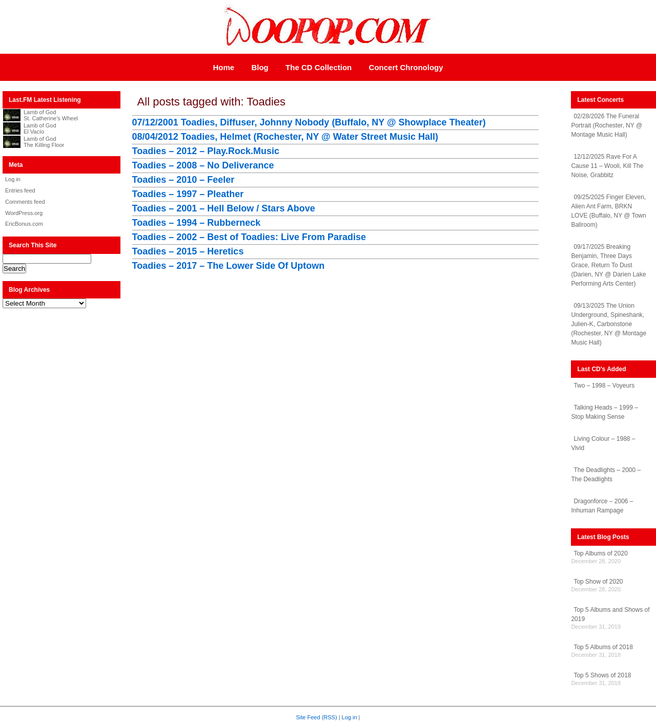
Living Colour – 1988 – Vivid (603, 443)
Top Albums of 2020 (600, 553)
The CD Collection (318, 67)
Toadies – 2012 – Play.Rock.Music (205, 151)
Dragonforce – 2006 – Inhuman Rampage (602, 506)
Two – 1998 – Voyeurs (603, 385)
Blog (259, 67)
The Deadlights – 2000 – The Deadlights (606, 474)
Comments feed (25, 202)
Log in (12, 179)
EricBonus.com (24, 224)
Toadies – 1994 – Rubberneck (196, 223)
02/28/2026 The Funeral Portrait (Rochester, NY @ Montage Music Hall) (606, 125)
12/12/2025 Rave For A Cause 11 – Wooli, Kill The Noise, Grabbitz (607, 166)
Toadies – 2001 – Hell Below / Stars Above (223, 208)
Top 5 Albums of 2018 (602, 647)
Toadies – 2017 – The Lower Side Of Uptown (228, 266)
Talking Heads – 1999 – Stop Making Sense (604, 412)
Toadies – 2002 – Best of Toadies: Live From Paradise (249, 237)
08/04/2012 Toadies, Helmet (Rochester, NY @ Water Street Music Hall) (285, 137)
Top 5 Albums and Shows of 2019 (610, 614)
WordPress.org (24, 213)
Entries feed (20, 190)
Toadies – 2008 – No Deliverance (203, 165)
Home (223, 67)
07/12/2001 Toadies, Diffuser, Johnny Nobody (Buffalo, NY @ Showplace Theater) (309, 122)
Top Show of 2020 (598, 581)
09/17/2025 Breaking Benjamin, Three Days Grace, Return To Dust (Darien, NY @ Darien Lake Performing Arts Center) (608, 265)
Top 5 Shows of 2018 (602, 675)
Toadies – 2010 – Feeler (183, 180)
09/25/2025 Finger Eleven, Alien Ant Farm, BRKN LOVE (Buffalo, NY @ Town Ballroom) (608, 211)
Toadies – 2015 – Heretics (188, 251)
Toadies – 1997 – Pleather (188, 194)
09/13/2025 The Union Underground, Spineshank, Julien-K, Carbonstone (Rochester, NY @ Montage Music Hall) (608, 324)
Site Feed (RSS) (316, 717)
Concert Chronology (406, 67)
